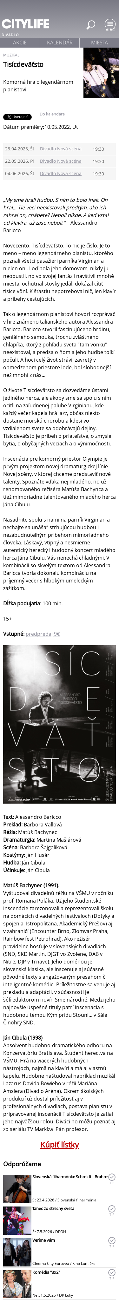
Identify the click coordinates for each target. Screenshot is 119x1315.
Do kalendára (52, 114)
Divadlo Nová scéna (61, 149)
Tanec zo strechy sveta (53, 1208)
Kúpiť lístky (59, 1144)
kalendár (60, 42)
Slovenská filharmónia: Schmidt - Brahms (70, 1177)
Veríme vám (43, 1240)
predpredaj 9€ (43, 633)
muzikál (11, 55)
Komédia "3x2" (46, 1272)
